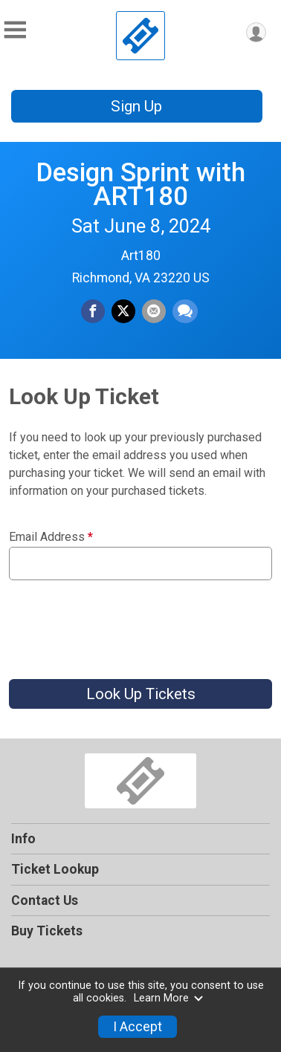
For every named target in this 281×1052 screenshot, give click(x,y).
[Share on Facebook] (93, 311)
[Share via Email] (154, 311)
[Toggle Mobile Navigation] (15, 30)
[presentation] (122, 624)
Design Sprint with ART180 (140, 184)
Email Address (51, 537)
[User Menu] (256, 32)
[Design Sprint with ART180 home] (140, 35)
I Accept (137, 1026)
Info (23, 838)
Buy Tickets (47, 930)
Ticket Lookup (55, 869)
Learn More (169, 998)
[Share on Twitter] (123, 311)
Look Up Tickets (141, 694)
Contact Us (44, 900)
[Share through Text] (185, 311)
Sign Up (136, 106)
